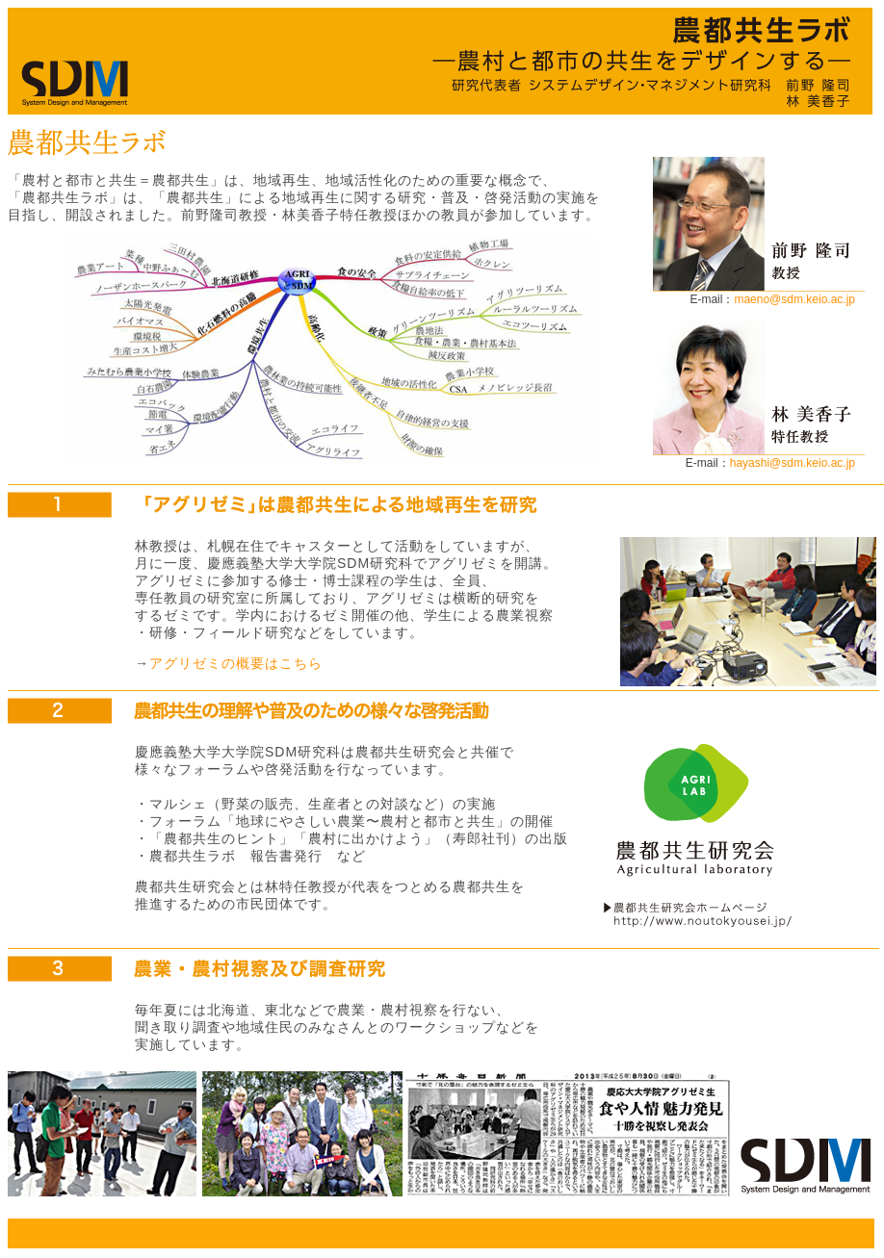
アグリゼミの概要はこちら (236, 663)
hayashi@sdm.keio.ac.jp (792, 463)
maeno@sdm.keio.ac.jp (794, 299)
